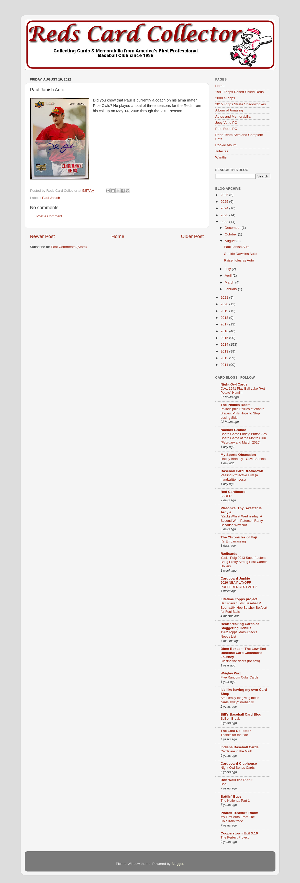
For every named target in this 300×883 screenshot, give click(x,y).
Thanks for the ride (234, 735)
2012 (224, 358)
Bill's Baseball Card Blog (241, 714)
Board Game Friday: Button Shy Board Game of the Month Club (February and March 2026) (244, 438)
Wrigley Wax (231, 673)
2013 (224, 351)
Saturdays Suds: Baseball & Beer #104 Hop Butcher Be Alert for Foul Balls (244, 607)
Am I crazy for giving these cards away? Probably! (240, 700)
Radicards (229, 554)
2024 (224, 208)
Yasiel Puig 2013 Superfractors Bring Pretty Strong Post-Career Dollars (244, 562)
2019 (224, 311)
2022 (224, 222)
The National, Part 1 (235, 800)
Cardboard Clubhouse (239, 763)
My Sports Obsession (238, 455)
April (229, 275)
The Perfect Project (235, 837)
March (230, 282)
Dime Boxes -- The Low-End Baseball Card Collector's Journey (243, 653)
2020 (224, 304)
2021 (224, 297)
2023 (224, 215)
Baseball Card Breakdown (242, 471)
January (231, 289)
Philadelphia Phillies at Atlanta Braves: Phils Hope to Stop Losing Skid (242, 413)
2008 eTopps (225, 98)
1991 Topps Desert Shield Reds (239, 92)
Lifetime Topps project (239, 599)
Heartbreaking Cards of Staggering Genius (240, 626)
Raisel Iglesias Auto (239, 260)
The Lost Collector (236, 731)
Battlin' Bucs (231, 796)
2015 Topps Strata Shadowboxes (240, 104)
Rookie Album (226, 145)
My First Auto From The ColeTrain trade (238, 819)
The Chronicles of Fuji (239, 537)
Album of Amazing (229, 110)
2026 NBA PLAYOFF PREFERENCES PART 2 (239, 585)
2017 (224, 324)
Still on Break (230, 718)
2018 (224, 318)
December (233, 228)
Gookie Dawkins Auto (240, 254)
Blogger (177, 864)
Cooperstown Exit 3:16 (239, 833)
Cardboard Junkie (235, 578)
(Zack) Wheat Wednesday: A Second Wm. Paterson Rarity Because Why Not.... (242, 520)
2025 (224, 201)
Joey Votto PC (226, 122)
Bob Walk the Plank (237, 780)
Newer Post (42, 236)
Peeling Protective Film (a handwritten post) (239, 477)
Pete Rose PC (226, 129)
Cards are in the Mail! (236, 751)
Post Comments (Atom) (69, 247)
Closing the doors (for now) (240, 661)
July (228, 269)
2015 (224, 338)
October (231, 234)
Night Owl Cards (234, 384)
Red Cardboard (233, 492)
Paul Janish (51, 198)
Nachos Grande (233, 430)
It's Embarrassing (233, 541)
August (231, 241)
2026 (224, 195)
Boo (224, 784)
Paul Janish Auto (237, 247)
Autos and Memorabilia (233, 116)
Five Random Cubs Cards (239, 677)
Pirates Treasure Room (239, 813)
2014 (224, 344)
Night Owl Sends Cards (238, 767)
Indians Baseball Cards (240, 747)
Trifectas (221, 151)
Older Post (192, 236)
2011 (224, 365)
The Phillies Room (236, 405)
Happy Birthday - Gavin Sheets (243, 459)
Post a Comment (49, 216)
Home (118, 236)
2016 (224, 331)
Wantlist (221, 157)
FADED (226, 496)
